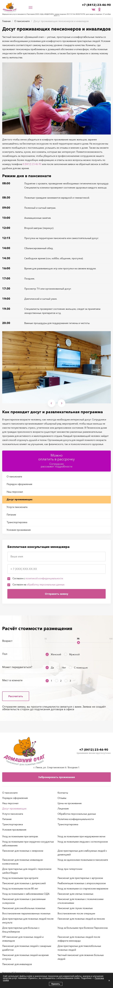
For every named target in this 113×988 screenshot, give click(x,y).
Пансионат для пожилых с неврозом (22, 850)
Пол (4, 654)
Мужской (74, 654)
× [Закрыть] (109, 980)
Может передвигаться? (17, 667)
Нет (64, 667)
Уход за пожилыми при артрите (20, 877)
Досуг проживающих (20, 499)
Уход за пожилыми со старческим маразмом (83, 888)
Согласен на (38, 584)
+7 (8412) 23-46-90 (96, 5)
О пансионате (22, 21)
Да (52, 667)
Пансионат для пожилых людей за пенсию (81, 918)
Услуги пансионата (17, 507)
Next (61, 403)
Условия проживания (19, 529)
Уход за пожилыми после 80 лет (20, 888)
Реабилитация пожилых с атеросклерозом (82, 883)
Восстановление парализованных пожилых (26, 913)
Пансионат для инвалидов (17, 964)
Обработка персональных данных (77, 813)
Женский (56, 654)
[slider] (78, 642)
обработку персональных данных (45, 584)
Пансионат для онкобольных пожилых (23, 908)
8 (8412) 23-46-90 (32, 164)
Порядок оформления (19, 484)
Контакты (63, 792)
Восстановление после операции (76, 913)
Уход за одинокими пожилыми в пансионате (83, 859)
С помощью (81, 667)
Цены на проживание (70, 803)
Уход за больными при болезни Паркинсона (83, 927)
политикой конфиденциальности (44, 578)
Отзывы (62, 797)
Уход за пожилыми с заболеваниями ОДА (25, 893)
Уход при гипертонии (70, 868)
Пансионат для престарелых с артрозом (80, 877)
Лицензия (63, 808)
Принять (55, 984)
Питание (11, 514)
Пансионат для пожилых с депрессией (24, 883)
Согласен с (38, 578)
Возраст (7, 641)
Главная (6, 21)
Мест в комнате (12, 680)
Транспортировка (17, 522)
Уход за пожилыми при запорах (20, 836)
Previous (51, 403)
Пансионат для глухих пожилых (75, 908)
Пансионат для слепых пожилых (75, 893)
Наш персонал (15, 491)
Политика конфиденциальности (76, 819)
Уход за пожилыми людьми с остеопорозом (83, 841)
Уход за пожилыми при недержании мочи (81, 836)
